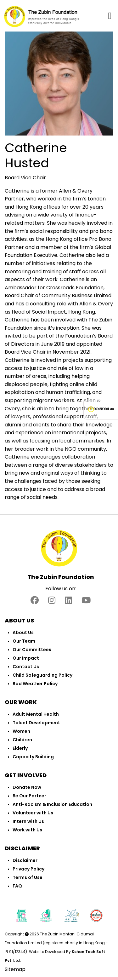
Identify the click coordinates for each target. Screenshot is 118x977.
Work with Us (27, 830)
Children (22, 740)
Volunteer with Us (33, 813)
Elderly (20, 748)
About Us (23, 632)
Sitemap (15, 969)
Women (21, 731)
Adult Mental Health (36, 714)
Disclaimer (25, 860)
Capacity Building (33, 757)
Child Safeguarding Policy (42, 675)
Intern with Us (28, 821)
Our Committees (32, 649)
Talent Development (36, 723)
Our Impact (26, 658)
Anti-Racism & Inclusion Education (52, 804)
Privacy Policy (28, 869)
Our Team (24, 641)
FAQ (17, 886)
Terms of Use (27, 877)
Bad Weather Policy (35, 683)
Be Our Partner (29, 796)
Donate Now (27, 787)
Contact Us (26, 666)
